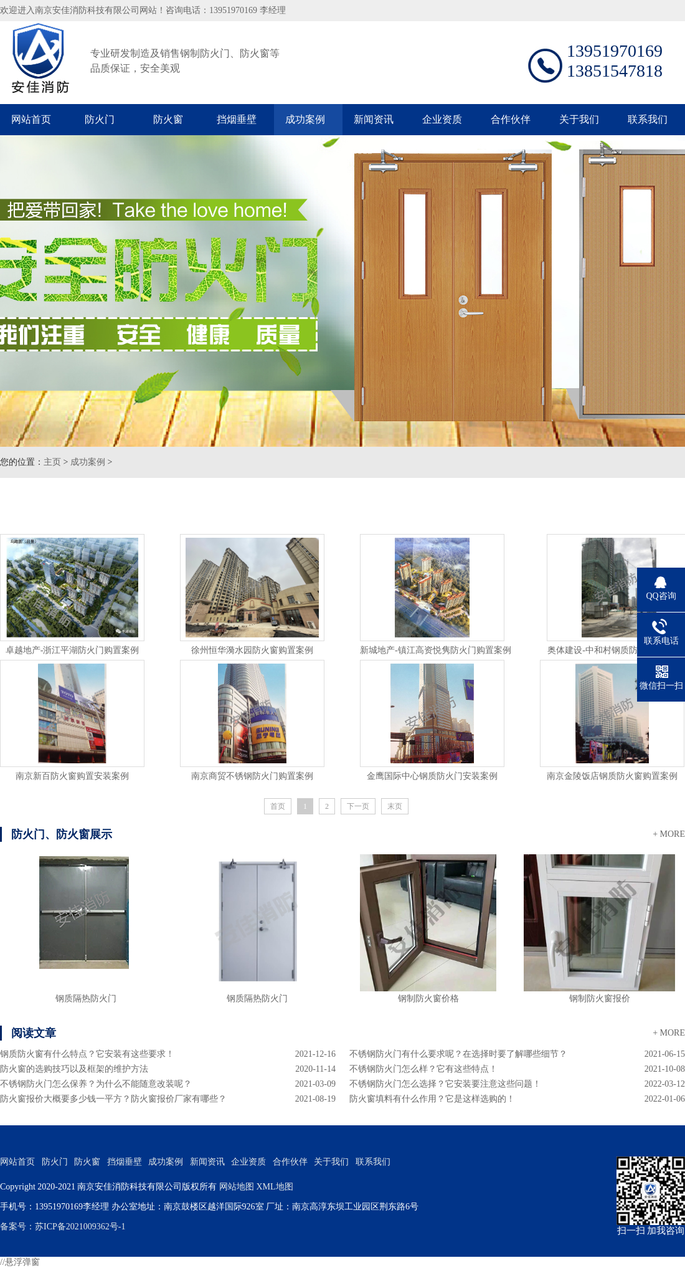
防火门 (100, 119)
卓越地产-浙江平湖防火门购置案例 (72, 650)
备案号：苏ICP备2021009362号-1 (62, 1226)
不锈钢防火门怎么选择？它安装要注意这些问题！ (445, 1084)
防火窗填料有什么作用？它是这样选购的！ (432, 1099)
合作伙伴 (511, 119)
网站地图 (236, 1186)
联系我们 (648, 119)
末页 (394, 806)
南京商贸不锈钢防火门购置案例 (252, 776)
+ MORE (669, 834)
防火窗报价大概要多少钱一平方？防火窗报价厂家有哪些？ (113, 1099)
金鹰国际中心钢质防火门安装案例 (432, 776)
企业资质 (442, 119)
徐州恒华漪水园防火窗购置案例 (252, 650)
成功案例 (305, 119)
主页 (52, 462)
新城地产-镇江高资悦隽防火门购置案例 (435, 650)
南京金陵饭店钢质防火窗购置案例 (612, 776)
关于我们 (579, 119)
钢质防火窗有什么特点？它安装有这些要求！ (87, 1054)
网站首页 (31, 119)
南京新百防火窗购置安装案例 (72, 776)
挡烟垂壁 (237, 119)
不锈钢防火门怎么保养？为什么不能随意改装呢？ (96, 1084)
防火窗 (168, 119)
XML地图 (274, 1186)
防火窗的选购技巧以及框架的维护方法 (74, 1069)
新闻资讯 (374, 119)
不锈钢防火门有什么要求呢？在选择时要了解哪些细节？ (458, 1054)
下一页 (358, 806)
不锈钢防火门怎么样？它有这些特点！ (423, 1069)
